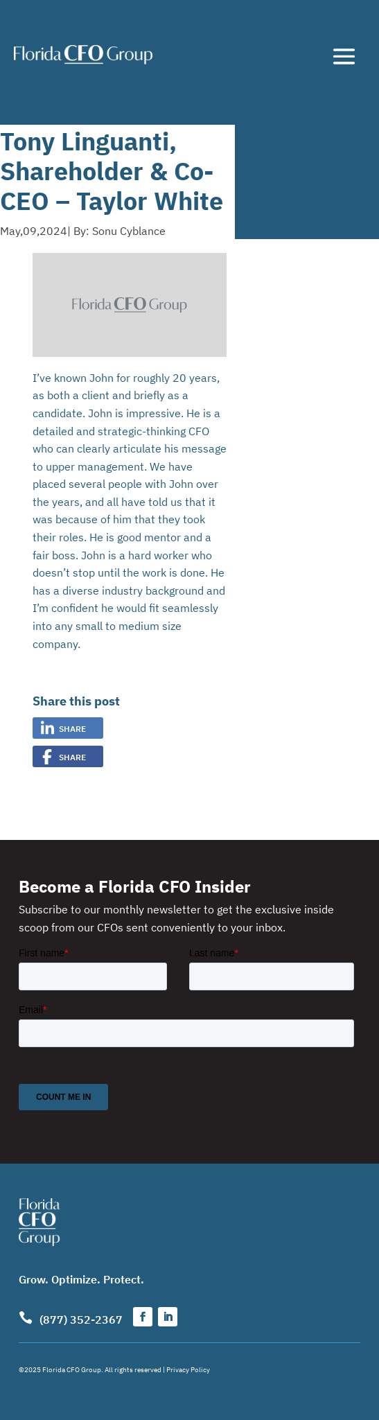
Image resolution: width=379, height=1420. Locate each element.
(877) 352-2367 (81, 1318)
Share (72, 728)
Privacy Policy (188, 1369)
